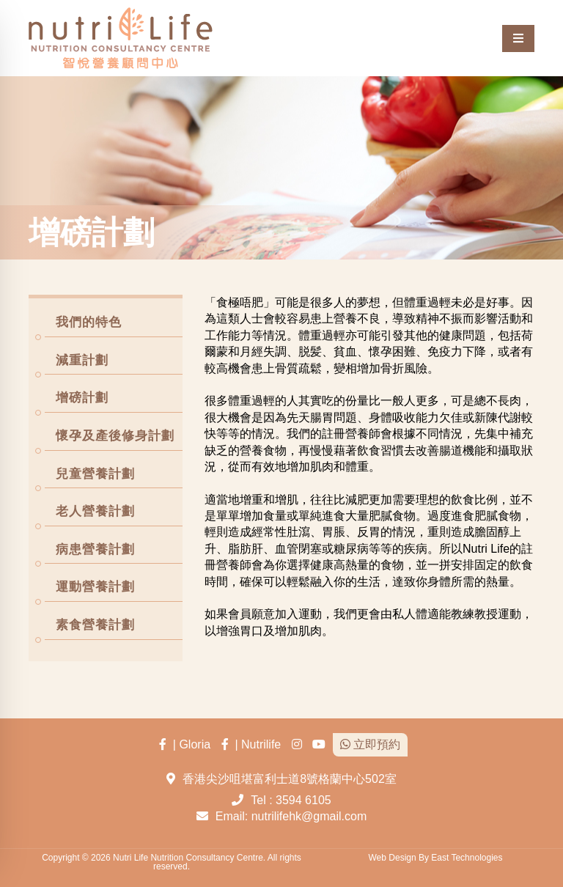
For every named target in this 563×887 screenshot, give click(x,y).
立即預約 (370, 744)
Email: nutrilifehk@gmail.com (291, 816)
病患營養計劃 (95, 549)
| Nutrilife (251, 744)
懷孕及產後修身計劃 (115, 436)
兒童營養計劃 (95, 474)
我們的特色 (89, 322)
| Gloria (184, 744)
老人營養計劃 (95, 511)
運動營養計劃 (95, 587)
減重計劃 (82, 360)
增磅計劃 (82, 398)
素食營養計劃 (95, 625)
